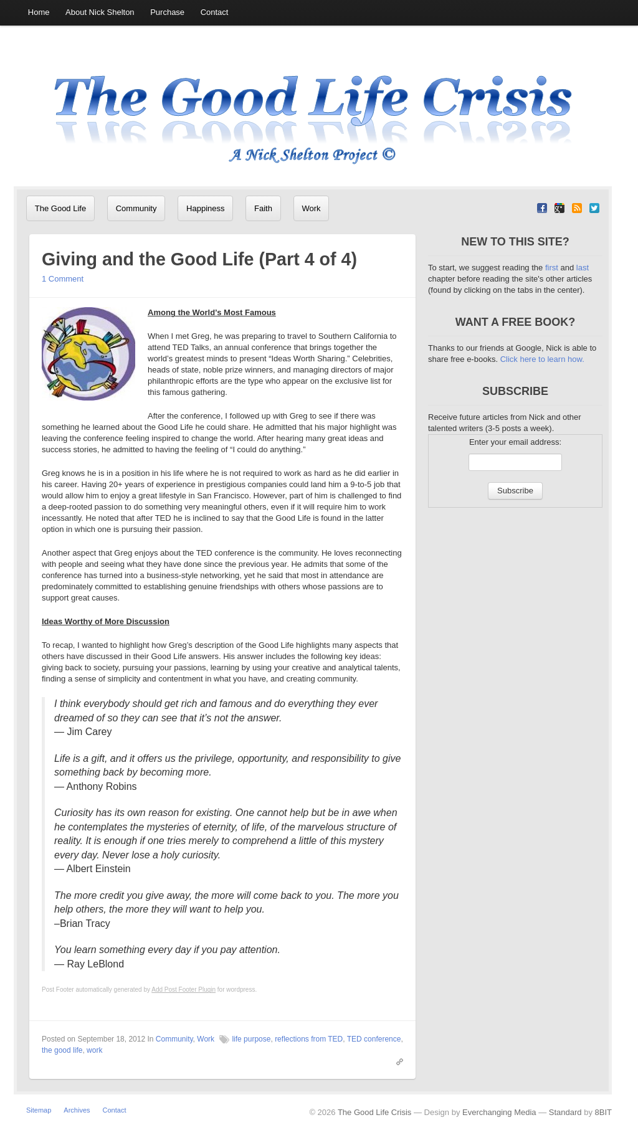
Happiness (197, 208)
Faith (251, 208)
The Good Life (58, 208)
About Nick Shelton (95, 12)
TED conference (374, 1063)
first (553, 292)
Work (295, 208)
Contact (202, 12)
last (582, 292)
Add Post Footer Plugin (183, 1013)
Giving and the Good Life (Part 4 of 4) (218, 283)
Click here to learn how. (542, 383)
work (94, 1074)
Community (130, 208)
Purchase (158, 12)
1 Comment (62, 303)
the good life (62, 1074)
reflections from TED (309, 1063)
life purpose (251, 1063)
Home (37, 12)
